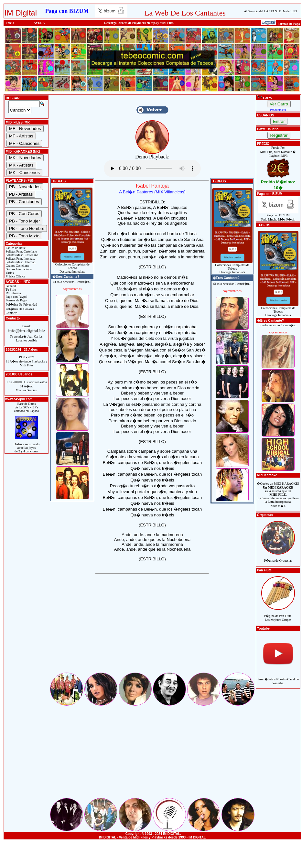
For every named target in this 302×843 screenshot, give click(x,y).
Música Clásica (15, 276)
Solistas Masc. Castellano (21, 255)
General (10, 286)
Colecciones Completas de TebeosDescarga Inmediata (72, 266)
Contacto (11, 313)
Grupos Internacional (19, 269)
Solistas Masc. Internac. (20, 262)
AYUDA (39, 23)
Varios (9, 273)
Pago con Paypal (16, 296)
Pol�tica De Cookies (19, 309)
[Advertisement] (152, 626)
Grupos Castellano (17, 265)
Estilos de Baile (15, 248)
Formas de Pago (16, 300)
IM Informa (13, 293)
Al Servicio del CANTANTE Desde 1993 (270, 11)
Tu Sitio (10, 289)
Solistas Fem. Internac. (20, 258)
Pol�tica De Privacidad (21, 304)
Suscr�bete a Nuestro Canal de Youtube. (278, 677)
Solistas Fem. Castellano (21, 251)
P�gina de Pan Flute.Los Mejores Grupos (278, 614)
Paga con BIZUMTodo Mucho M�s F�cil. (278, 216)
